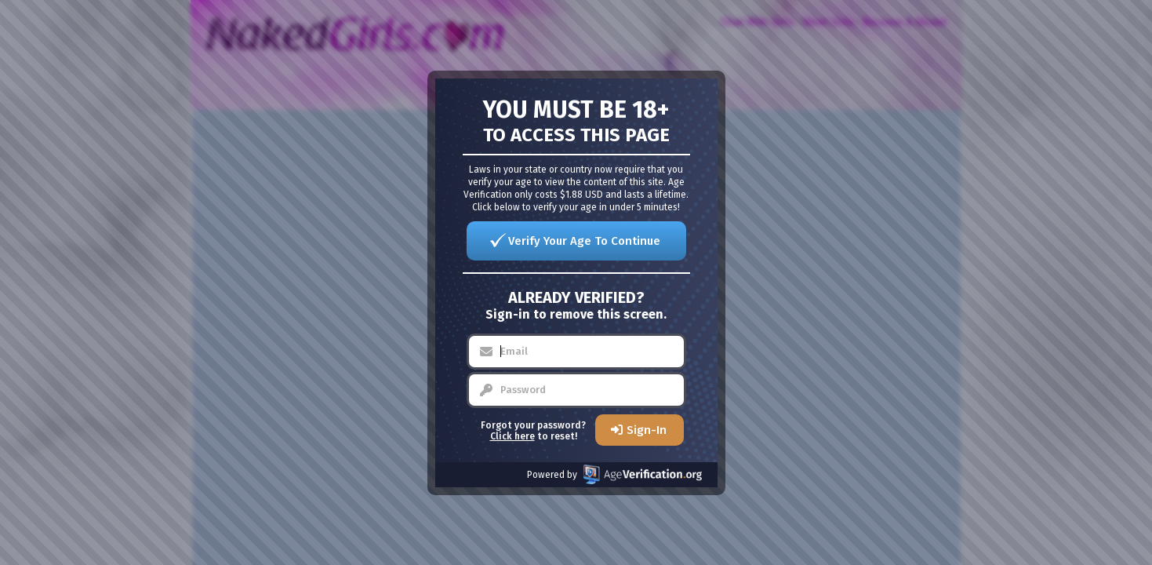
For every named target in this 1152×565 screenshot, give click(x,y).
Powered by (614, 474)
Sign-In (647, 430)
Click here (512, 436)
